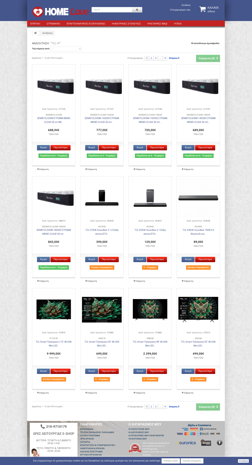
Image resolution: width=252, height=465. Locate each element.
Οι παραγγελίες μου (138, 429)
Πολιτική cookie (171, 461)
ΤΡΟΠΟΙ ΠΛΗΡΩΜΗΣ (90, 435)
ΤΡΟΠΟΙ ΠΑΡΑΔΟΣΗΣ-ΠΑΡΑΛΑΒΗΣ (97, 432)
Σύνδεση (186, 5)
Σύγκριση (44, 169)
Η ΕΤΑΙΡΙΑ (85, 442)
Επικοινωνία (86, 429)
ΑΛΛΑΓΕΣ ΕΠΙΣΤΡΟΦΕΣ (91, 451)
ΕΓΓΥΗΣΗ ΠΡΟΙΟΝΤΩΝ (91, 455)
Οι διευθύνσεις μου (138, 432)
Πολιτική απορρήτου (192, 461)
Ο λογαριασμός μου (144, 424)
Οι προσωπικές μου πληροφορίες (146, 435)
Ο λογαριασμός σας (180, 10)
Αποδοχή (243, 461)
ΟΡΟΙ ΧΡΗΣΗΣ (87, 439)
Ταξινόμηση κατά (41, 48)
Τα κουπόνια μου (137, 439)
